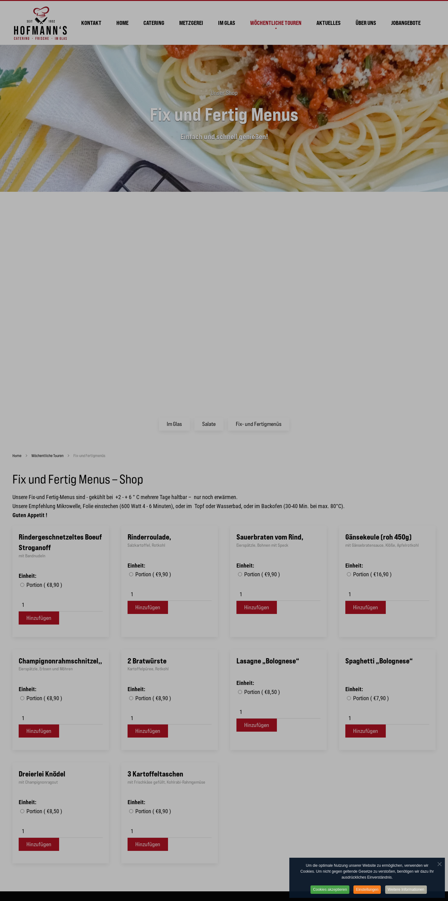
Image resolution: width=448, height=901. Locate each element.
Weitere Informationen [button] (406, 894)
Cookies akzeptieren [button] (330, 894)
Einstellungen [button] (367, 894)
